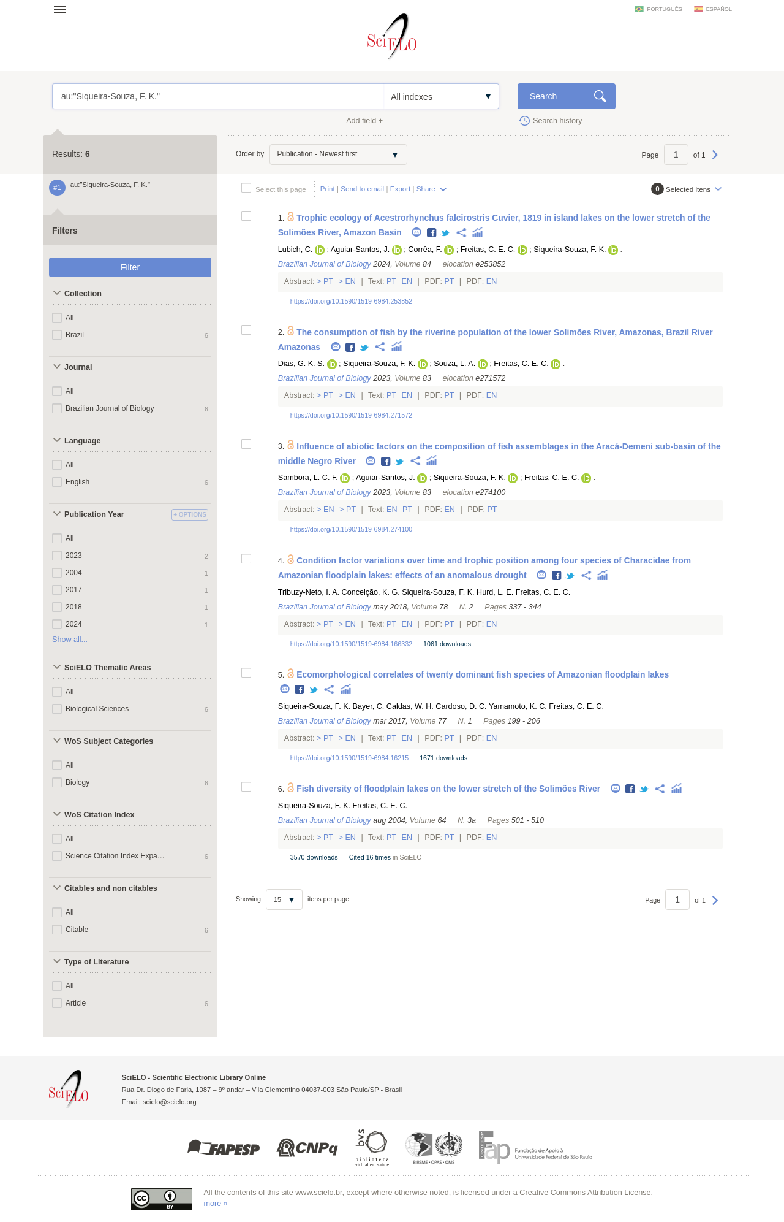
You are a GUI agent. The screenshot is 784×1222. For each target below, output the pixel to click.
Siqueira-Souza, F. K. (569, 249)
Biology (77, 782)
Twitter (445, 233)
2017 (74, 590)
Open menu (63, 9)
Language (82, 441)
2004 (74, 572)
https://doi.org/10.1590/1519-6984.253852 (351, 301)
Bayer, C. (369, 706)
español (719, 9)
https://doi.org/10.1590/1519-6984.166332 (351, 643)
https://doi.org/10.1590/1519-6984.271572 (351, 415)
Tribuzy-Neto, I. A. (308, 592)
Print (327, 189)
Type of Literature (96, 962)
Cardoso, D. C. (460, 706)
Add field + (364, 120)
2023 (74, 555)
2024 (74, 624)
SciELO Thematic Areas (107, 667)
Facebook (432, 233)
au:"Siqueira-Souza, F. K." (217, 96)
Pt (329, 281)
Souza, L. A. (454, 363)
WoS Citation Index (99, 815)
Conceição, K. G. (371, 592)
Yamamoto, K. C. (518, 706)
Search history (557, 120)
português (664, 9)
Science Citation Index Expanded (115, 856)
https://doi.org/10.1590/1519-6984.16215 (349, 758)
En (350, 281)
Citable (77, 929)
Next (715, 160)
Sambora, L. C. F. (308, 477)
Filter (130, 267)
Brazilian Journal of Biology (110, 408)
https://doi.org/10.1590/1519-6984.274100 (351, 529)
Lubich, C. (295, 249)
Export (400, 189)
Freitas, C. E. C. (488, 249)
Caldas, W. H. (410, 706)
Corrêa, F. (425, 249)
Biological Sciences (97, 709)
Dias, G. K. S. (301, 363)
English (77, 482)
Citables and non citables (110, 888)
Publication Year (94, 514)
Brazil (75, 334)
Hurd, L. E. (495, 592)
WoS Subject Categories (108, 741)
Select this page (280, 189)
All (70, 317)
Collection (83, 293)
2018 (74, 607)
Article (76, 1003)
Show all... (70, 639)
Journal (78, 367)
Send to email (362, 189)
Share (426, 189)
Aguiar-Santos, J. (360, 249)
